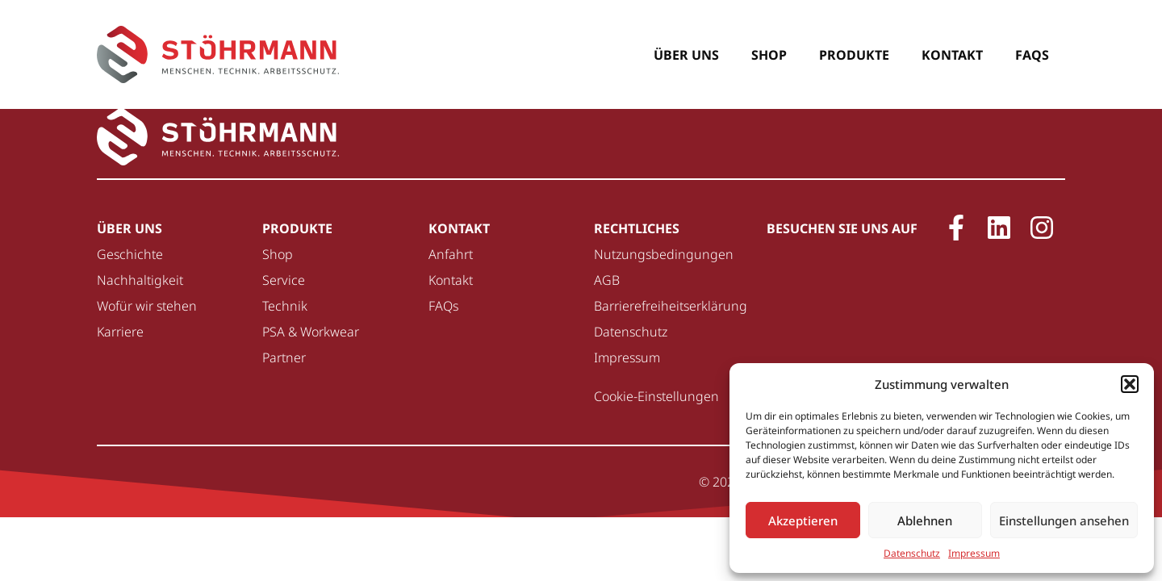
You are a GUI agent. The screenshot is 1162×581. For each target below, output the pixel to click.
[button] (1130, 384)
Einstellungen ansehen (1064, 520)
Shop (769, 55)
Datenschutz (912, 553)
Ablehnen (924, 520)
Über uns (686, 55)
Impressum (974, 553)
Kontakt (952, 55)
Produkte (854, 55)
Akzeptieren (803, 520)
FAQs (1032, 55)
